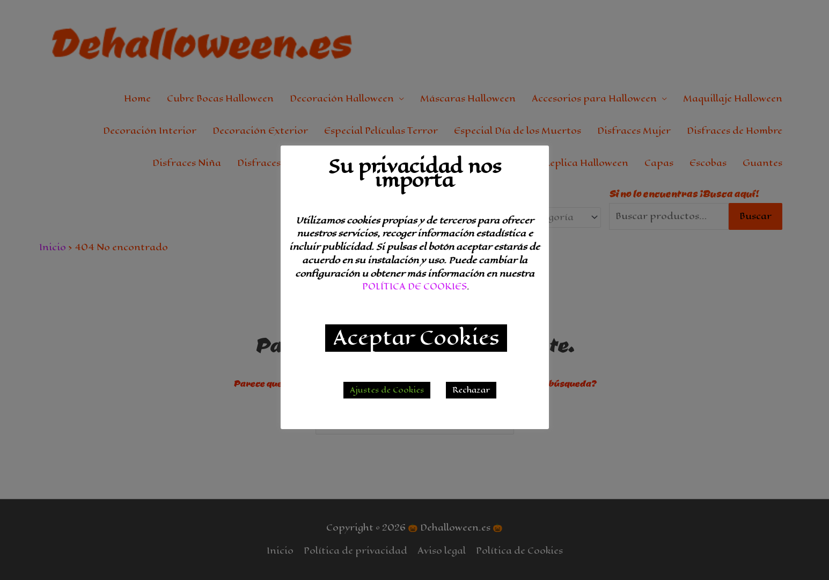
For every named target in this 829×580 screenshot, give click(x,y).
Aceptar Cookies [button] (416, 338)
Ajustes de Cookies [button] (387, 390)
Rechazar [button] (471, 390)
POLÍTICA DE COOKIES (414, 286)
